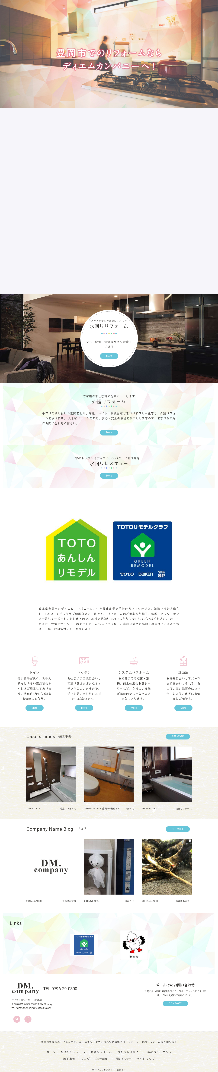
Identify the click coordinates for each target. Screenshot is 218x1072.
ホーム (51, 1052)
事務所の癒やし (184, 901)
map (50, 1004)
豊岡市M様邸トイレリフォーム (118, 808)
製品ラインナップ (159, 1052)
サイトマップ (145, 1059)
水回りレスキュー (129, 1052)
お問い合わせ (122, 1059)
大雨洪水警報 (69, 901)
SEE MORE (178, 736)
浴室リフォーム (68, 808)
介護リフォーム (101, 1052)
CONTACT (175, 1003)
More (109, 356)
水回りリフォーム (73, 1052)
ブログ (85, 1059)
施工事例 (69, 1059)
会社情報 (101, 1059)
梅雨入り (129, 901)
